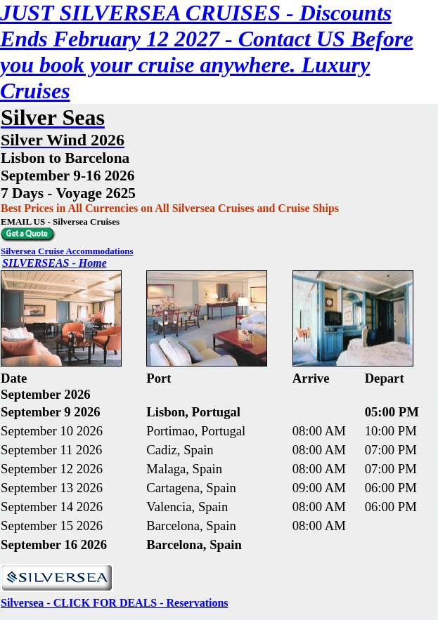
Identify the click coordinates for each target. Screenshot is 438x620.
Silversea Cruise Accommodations (67, 251)
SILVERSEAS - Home (54, 263)
